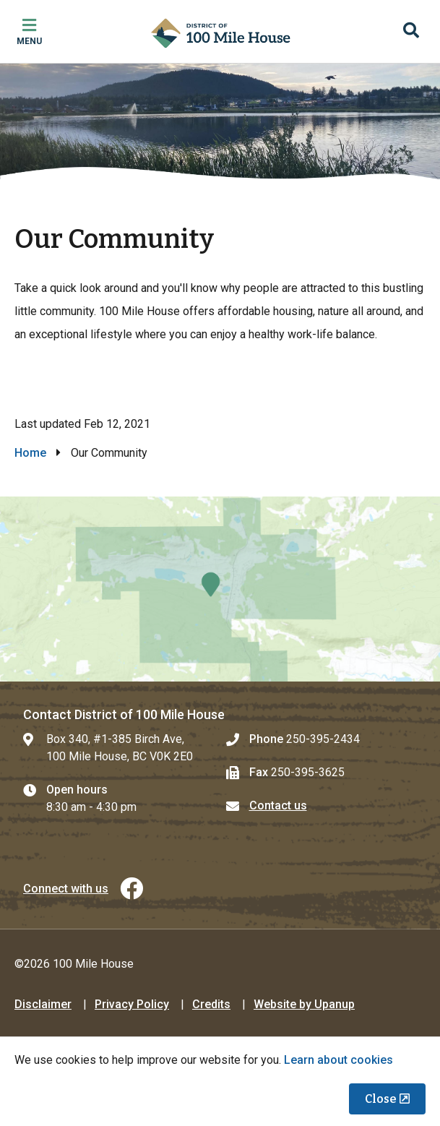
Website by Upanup (304, 1004)
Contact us (278, 805)
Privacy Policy (132, 1004)
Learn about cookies (338, 1060)
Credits (211, 1004)
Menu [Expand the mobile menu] (29, 41)
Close (381, 1099)
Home (30, 453)
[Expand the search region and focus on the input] (411, 31)
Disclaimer (43, 1004)
